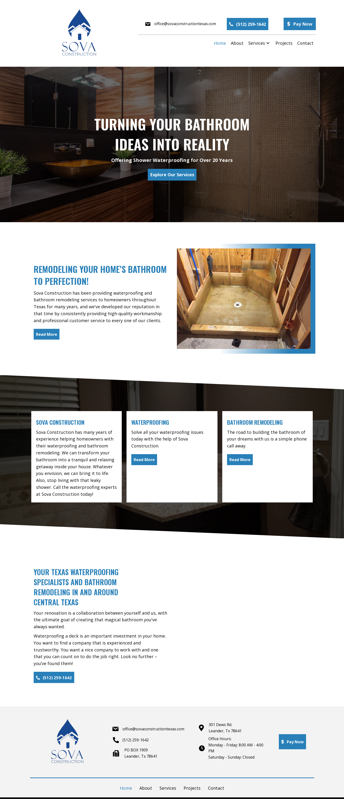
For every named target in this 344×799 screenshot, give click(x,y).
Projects (192, 789)
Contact (216, 789)
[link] (220, 43)
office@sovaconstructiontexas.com (185, 23)
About (145, 789)
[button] (247, 24)
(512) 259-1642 (135, 740)
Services (167, 789)
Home (126, 789)
